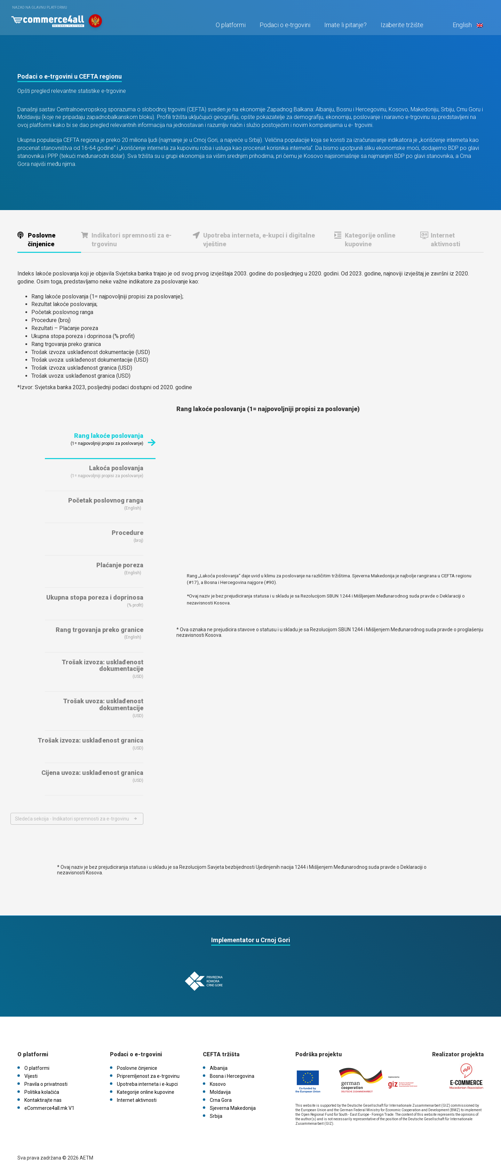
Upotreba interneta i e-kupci (147, 1082)
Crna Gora (221, 1098)
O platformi (230, 26)
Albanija (219, 1066)
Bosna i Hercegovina (232, 1074)
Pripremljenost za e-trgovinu (148, 1074)
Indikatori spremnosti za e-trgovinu (132, 240)
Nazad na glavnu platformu (39, 7)
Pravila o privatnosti (45, 1082)
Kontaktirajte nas (43, 1098)
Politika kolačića (41, 1090)
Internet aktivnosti (445, 240)
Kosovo (218, 1082)
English (466, 26)
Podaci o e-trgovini (284, 26)
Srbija (216, 1114)
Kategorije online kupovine (370, 240)
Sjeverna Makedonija (233, 1106)
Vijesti (31, 1074)
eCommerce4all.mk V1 (49, 1106)
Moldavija (220, 1090)
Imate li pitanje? (344, 26)
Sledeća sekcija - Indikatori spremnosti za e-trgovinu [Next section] (72, 819)
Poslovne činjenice (41, 240)
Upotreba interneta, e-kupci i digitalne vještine (259, 240)
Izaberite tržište (401, 26)
